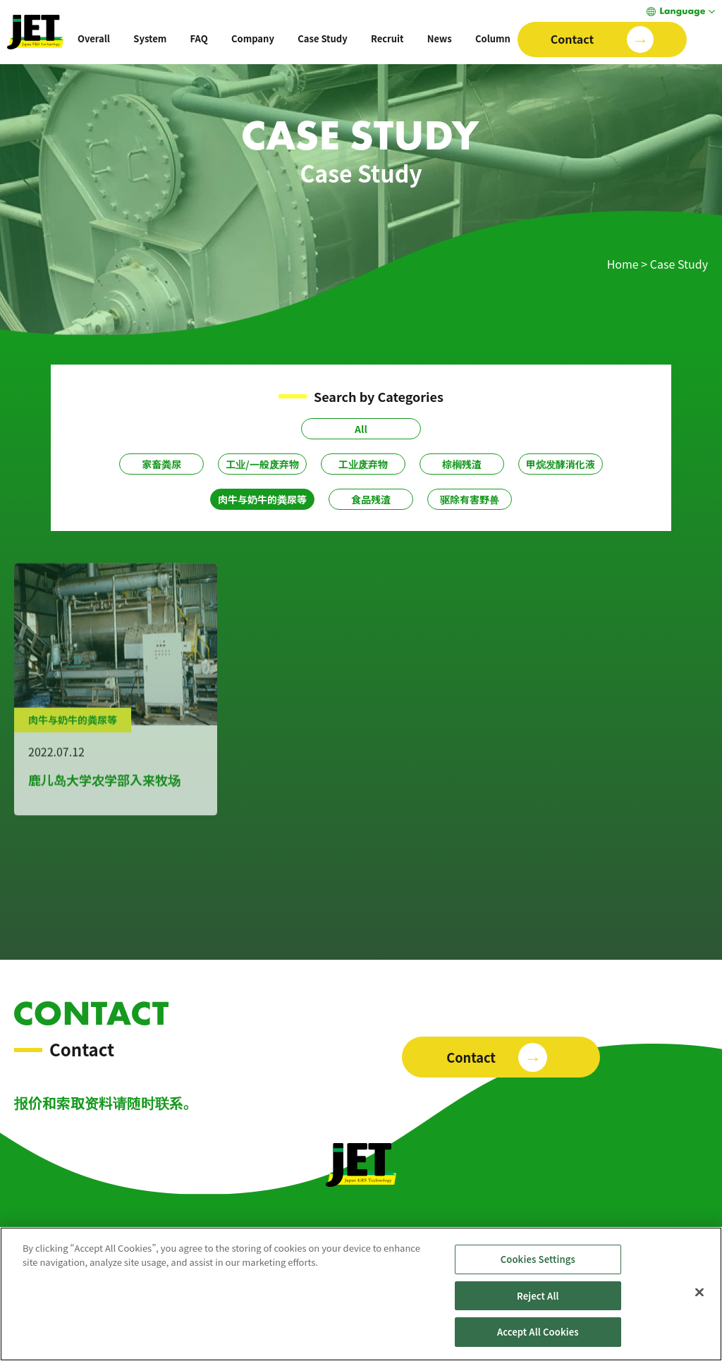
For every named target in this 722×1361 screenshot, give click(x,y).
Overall (94, 38)
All (361, 429)
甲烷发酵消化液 (560, 464)
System (149, 38)
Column (492, 38)
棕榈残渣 (462, 464)
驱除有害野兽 (469, 499)
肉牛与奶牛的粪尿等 (262, 499)
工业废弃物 (363, 464)
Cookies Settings (538, 1279)
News (439, 38)
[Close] (699, 1311)
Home (623, 263)
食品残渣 (371, 499)
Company (252, 38)
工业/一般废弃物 (262, 464)
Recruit (387, 38)
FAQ (199, 38)
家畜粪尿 (161, 464)
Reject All (538, 1315)
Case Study (322, 38)
